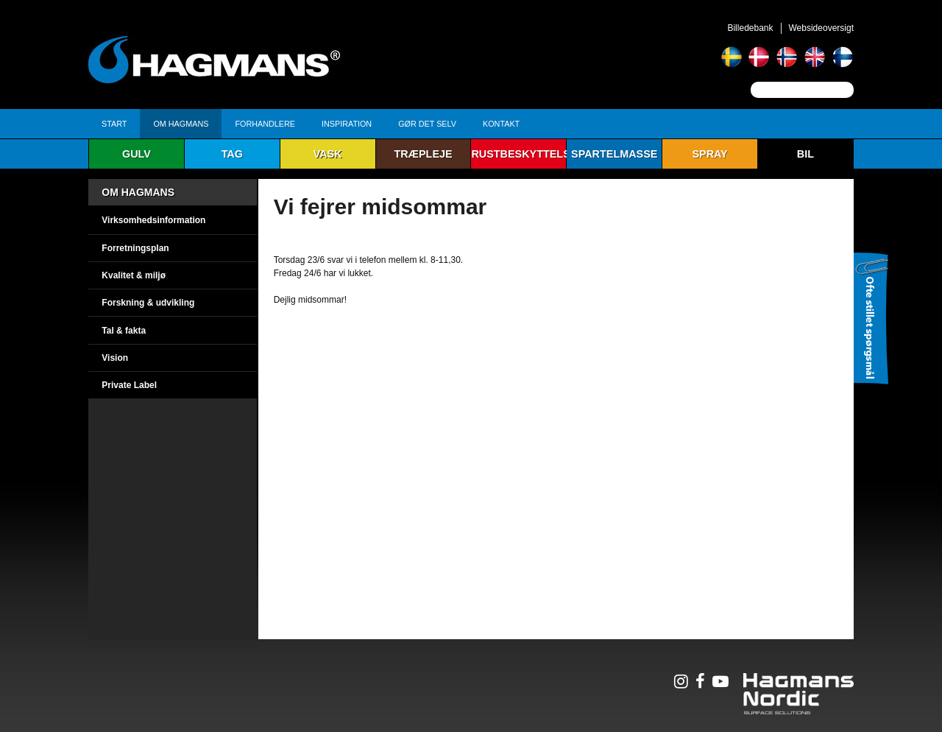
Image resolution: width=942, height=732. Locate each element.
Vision (115, 358)
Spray (709, 154)
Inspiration (347, 123)
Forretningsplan (135, 248)
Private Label (129, 385)
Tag (232, 154)
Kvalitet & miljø (134, 275)
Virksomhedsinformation (153, 220)
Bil (805, 154)
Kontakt (501, 123)
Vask (328, 154)
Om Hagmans (180, 123)
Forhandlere (265, 123)
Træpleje (423, 154)
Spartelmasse (614, 154)
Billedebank (750, 28)
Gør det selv (427, 123)
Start (114, 123)
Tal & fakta (124, 330)
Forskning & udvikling (148, 303)
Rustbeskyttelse (519, 154)
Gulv (136, 154)
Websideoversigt (821, 28)
